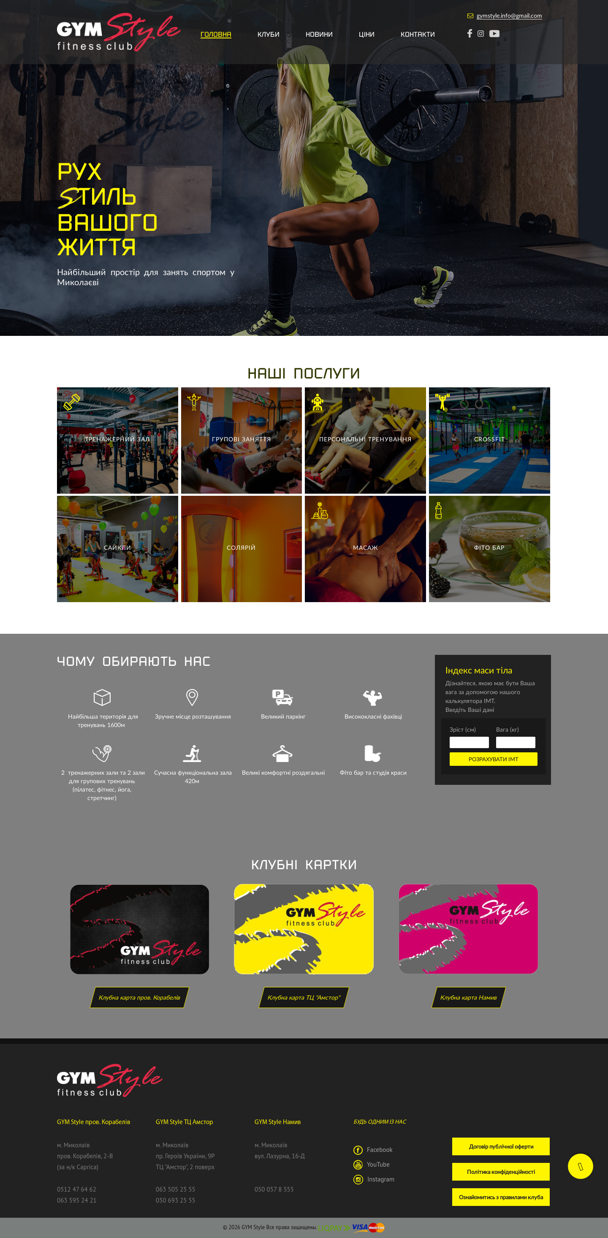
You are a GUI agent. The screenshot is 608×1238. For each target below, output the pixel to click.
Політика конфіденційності (501, 1171)
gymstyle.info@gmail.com (509, 15)
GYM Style (253, 1227)
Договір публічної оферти (501, 1146)
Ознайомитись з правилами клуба (501, 1197)
